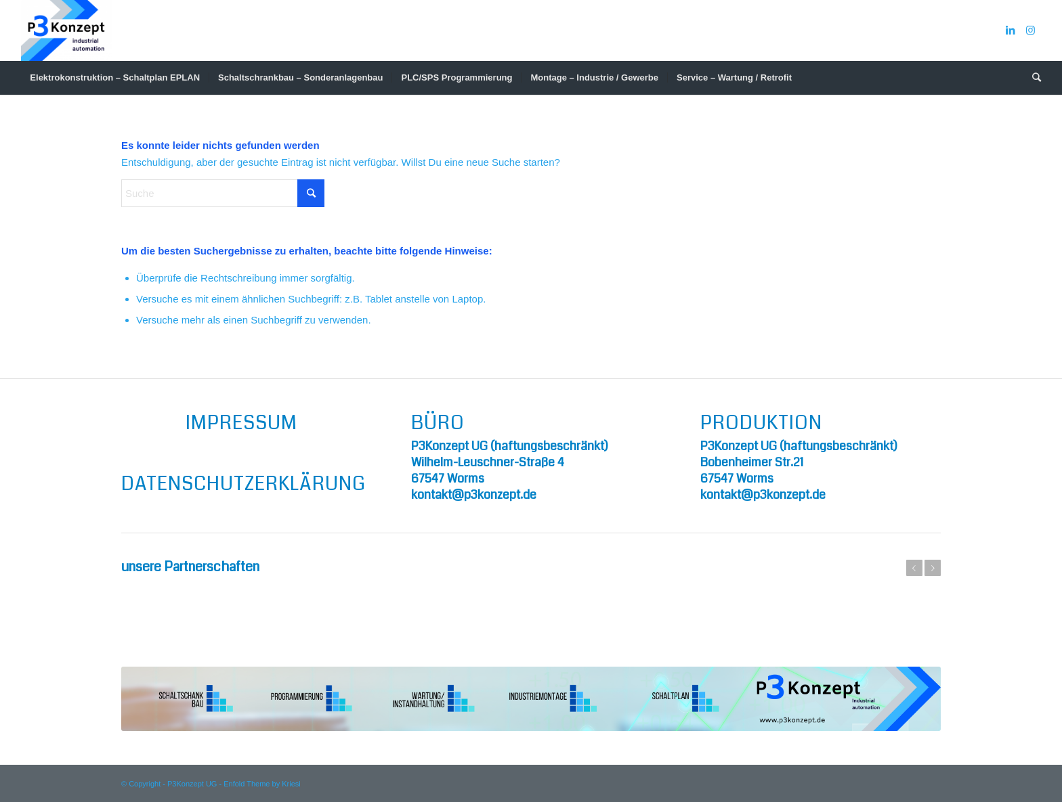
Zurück (914, 568)
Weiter (933, 568)
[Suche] (1032, 78)
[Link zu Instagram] (1031, 30)
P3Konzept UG (192, 784)
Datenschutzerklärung (243, 483)
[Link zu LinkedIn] (1010, 30)
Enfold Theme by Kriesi (262, 784)
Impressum (241, 423)
